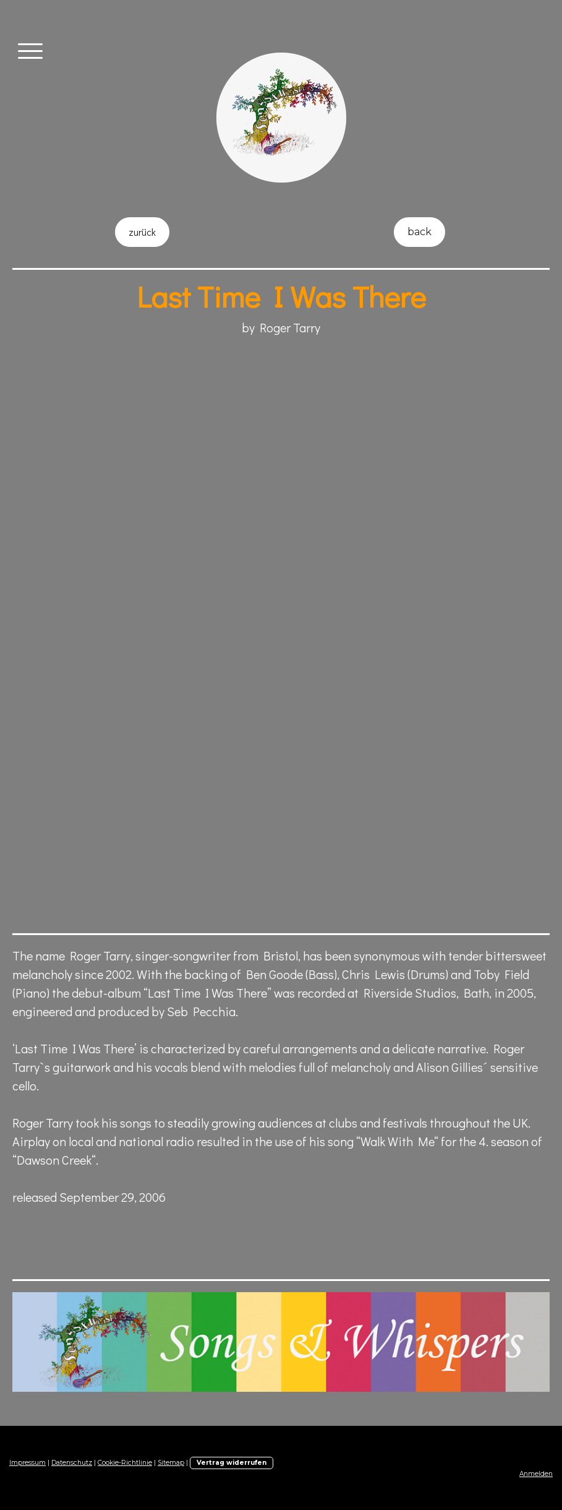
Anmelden (536, 1474)
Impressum (27, 1463)
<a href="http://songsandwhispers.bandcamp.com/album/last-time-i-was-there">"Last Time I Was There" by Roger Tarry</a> (228, 772)
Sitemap (171, 1463)
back (419, 232)
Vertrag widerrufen (231, 1463)
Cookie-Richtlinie (125, 1463)
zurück (142, 231)
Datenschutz (71, 1463)
